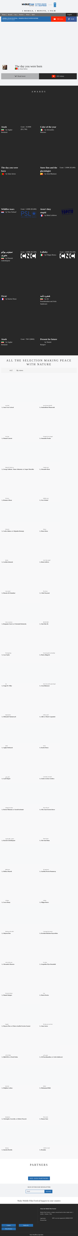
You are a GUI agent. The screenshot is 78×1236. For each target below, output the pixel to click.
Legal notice (43, 1217)
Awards (10, 14)
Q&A (33, 14)
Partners (21, 14)
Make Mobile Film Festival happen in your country (39, 1199)
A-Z (10, 369)
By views (20, 369)
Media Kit (25, 1224)
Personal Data (43, 1219)
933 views (58, 76)
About (27, 14)
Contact (9, 1224)
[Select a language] (71, 14)
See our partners (39, 1177)
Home (4, 14)
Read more (20, 76)
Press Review (8, 1227)
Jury (15, 14)
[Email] (35, 1190)
